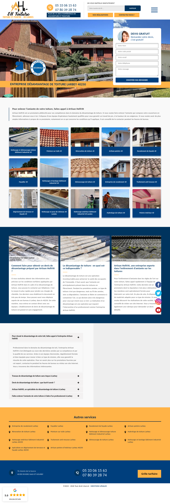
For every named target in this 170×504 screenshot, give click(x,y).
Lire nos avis (15, 499)
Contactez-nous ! (127, 15)
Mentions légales (99, 486)
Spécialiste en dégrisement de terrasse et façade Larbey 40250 (28, 449)
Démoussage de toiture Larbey (101, 440)
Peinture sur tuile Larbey (60, 432)
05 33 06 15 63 (65, 5)
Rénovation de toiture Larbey (23, 432)
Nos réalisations (100, 15)
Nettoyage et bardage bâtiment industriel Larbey (144, 441)
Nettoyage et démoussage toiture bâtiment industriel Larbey (102, 433)
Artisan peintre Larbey (137, 426)
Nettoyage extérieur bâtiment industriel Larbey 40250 (28, 441)
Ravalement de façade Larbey (101, 426)
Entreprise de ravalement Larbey (25, 426)
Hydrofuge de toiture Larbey (139, 432)
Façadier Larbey (57, 426)
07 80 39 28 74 (65, 9)
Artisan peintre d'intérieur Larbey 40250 (67, 448)
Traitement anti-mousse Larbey (63, 440)
